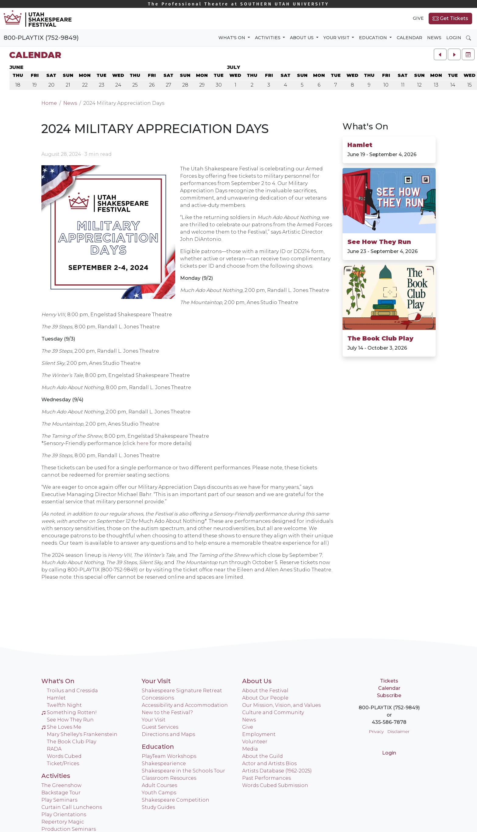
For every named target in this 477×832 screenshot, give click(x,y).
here (142, 443)
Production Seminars (68, 829)
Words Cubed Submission (275, 785)
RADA (54, 749)
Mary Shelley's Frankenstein (82, 734)
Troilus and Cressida (72, 690)
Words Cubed (64, 756)
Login (453, 37)
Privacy (376, 731)
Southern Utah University (238, 4)
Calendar (409, 37)
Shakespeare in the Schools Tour (183, 771)
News (434, 37)
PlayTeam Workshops (169, 756)
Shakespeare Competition (175, 800)
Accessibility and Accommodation (185, 705)
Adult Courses (159, 785)
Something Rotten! (69, 712)
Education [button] (373, 37)
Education (158, 746)
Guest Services (160, 727)
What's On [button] (232, 37)
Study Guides (158, 807)
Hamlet (359, 145)
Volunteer (254, 742)
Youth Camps (159, 793)
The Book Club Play (380, 338)
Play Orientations (63, 814)
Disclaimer (398, 731)
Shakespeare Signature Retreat (182, 690)
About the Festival (265, 690)
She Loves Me (61, 727)
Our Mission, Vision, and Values (281, 705)
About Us (257, 681)
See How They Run (379, 241)
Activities (55, 775)
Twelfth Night (64, 705)
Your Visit (156, 681)
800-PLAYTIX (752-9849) (41, 37)
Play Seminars (59, 800)
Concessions (158, 698)
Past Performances (266, 778)
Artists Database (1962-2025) (277, 771)
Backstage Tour (61, 793)
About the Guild (262, 756)
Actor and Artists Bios (269, 763)
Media (250, 749)
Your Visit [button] (337, 37)
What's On (365, 126)
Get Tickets (450, 18)
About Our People (265, 698)
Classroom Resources (169, 778)
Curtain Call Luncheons (71, 807)
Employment (259, 734)
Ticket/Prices (63, 763)
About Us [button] (302, 37)
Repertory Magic (62, 822)
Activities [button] (268, 37)
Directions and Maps (168, 734)
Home (49, 103)
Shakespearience (164, 763)
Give (418, 18)
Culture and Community (273, 712)
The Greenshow (61, 785)
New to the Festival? (167, 712)
